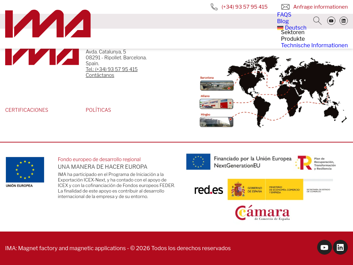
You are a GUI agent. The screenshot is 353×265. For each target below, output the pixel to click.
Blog (283, 21)
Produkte (293, 39)
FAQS (284, 14)
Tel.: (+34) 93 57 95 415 (112, 69)
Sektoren (292, 32)
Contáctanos (100, 75)
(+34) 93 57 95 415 (239, 7)
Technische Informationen (314, 45)
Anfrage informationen (314, 7)
